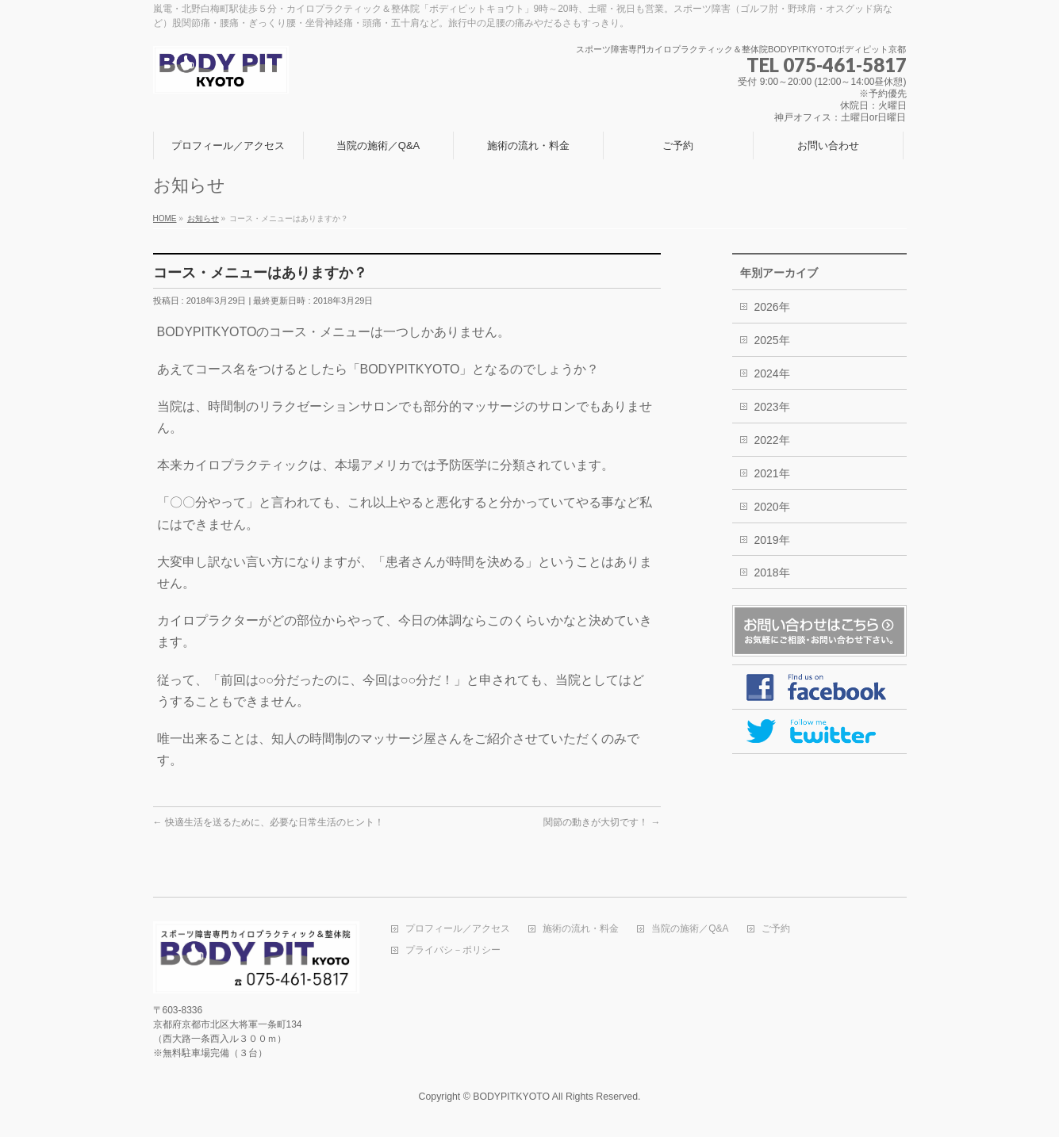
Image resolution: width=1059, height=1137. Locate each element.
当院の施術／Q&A (689, 929)
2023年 (772, 406)
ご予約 (776, 929)
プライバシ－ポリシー (453, 950)
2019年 (772, 540)
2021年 (772, 473)
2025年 (772, 340)
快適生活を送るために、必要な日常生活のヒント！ (268, 822)
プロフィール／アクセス (457, 929)
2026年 (772, 307)
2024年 (772, 373)
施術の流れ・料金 (581, 929)
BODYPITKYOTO (511, 1096)
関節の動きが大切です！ (601, 822)
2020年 (772, 506)
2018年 (772, 572)
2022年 (772, 440)
